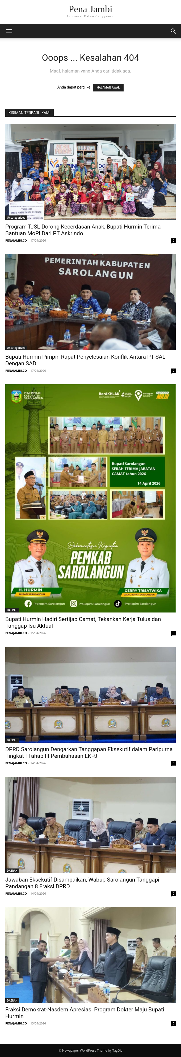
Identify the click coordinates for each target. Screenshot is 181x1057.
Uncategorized (16, 217)
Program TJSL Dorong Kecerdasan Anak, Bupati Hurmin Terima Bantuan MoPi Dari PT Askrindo (83, 230)
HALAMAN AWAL (108, 87)
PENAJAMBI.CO (16, 240)
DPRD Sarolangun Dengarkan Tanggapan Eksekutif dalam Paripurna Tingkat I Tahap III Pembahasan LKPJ (89, 752)
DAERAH (12, 610)
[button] (9, 31)
